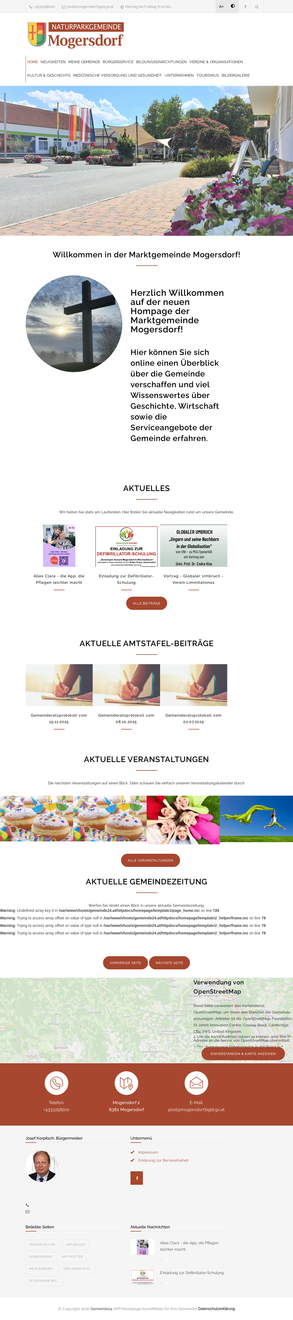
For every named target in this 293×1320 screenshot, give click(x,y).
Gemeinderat (41, 1256)
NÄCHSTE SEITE (169, 963)
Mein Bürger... (42, 1269)
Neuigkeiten (53, 62)
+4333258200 (44, 7)
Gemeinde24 (101, 1309)
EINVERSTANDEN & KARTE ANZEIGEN (243, 1054)
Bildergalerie (236, 75)
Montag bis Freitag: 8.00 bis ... (149, 7)
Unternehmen (179, 75)
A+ (221, 6)
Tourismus (207, 75)
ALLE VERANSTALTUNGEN (150, 860)
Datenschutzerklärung (216, 1309)
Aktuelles (75, 1244)
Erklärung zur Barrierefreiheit (163, 1160)
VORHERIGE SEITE (125, 963)
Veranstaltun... (43, 1244)
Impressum (148, 1152)
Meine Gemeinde (84, 62)
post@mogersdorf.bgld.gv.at (90, 7)
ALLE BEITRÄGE (146, 603)
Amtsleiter (72, 1256)
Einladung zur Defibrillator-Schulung (192, 1273)
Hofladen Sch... (77, 1269)
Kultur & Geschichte (48, 75)
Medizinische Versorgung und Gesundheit (117, 75)
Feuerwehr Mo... (44, 1281)
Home (32, 62)
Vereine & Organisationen (216, 62)
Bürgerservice (118, 62)
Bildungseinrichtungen (161, 62)
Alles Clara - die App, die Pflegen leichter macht (189, 1246)
